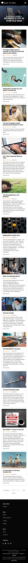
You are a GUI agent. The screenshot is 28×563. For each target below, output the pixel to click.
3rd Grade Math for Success (11, 349)
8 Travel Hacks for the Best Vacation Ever (11, 471)
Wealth (4, 514)
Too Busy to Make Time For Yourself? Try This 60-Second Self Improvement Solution (13, 51)
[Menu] (25, 2)
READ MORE (6, 64)
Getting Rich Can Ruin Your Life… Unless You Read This (13, 89)
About (4, 531)
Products (5, 506)
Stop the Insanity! (8, 313)
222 (24, 490)
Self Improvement (7, 517)
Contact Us (5, 534)
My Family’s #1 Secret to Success (13, 429)
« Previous (6, 490)
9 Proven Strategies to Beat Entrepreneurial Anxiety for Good (13, 124)
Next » (14, 493)
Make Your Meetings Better (11, 276)
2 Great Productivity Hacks (11, 390)
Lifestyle (5, 520)
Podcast (5, 523)
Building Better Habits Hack (11, 235)
